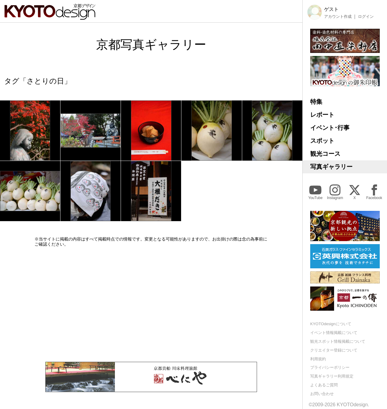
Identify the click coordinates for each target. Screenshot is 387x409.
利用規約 (318, 359)
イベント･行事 (330, 127)
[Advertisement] (151, 304)
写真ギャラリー (331, 166)
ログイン (366, 17)
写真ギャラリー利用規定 (331, 376)
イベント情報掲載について (333, 332)
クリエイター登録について (333, 350)
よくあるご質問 (324, 385)
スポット (322, 140)
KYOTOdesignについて (330, 324)
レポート (322, 114)
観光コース (325, 153)
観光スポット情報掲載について (337, 341)
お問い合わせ (322, 393)
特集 (316, 101)
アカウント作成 (338, 17)
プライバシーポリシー (330, 367)
